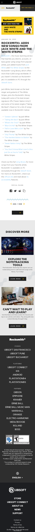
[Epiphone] (17, 396)
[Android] (17, 375)
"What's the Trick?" (11, 122)
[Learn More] (17, 279)
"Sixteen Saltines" (11, 117)
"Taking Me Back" (11, 119)
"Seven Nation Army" (12, 143)
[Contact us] (17, 519)
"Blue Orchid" (9, 125)
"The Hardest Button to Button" (17, 137)
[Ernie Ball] (17, 403)
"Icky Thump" (9, 134)
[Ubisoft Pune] (17, 353)
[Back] (17, 213)
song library (21, 162)
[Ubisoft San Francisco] (17, 350)
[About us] (17, 506)
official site (9, 177)
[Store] (17, 498)
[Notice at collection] (17, 527)
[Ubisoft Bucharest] (17, 357)
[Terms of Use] (17, 524)
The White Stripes (17, 68)
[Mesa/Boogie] (17, 422)
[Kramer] (17, 400)
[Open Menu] (2, 8)
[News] (17, 509)
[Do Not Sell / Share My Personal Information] (17, 530)
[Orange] (17, 414)
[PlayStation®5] (17, 382)
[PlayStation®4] (17, 378)
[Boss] (17, 429)
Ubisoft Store (6, 82)
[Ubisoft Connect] (17, 502)
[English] (17, 475)
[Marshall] (17, 411)
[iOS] (17, 371)
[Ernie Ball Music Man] (17, 407)
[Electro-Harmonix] (17, 418)
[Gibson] (17, 392)
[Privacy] (17, 522)
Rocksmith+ (6, 56)
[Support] (17, 513)
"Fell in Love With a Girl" (13, 128)
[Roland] (17, 425)
